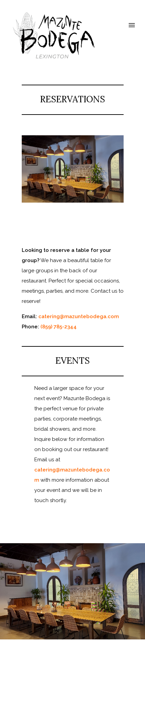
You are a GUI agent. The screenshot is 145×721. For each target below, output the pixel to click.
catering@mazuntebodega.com (78, 316)
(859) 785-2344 (58, 327)
